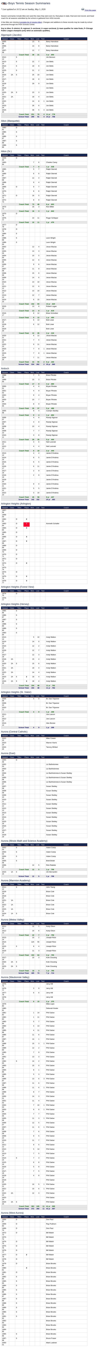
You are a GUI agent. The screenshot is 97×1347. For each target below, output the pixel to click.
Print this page (88, 10)
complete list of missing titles (31, 22)
